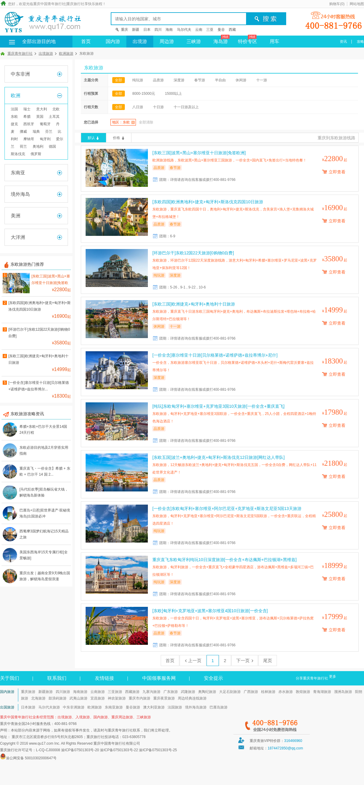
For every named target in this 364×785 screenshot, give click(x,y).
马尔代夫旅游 (49, 707)
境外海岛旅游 (196, 707)
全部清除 (146, 122)
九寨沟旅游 (151, 692)
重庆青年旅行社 (20, 53)
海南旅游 (80, 692)
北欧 (56, 109)
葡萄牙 (45, 124)
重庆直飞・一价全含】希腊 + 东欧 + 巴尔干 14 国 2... (44, 471)
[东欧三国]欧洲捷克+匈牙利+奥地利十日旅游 (38, 359)
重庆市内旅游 (139, 698)
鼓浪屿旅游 (57, 698)
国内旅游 (7, 692)
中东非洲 (20, 74)
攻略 (360, 41)
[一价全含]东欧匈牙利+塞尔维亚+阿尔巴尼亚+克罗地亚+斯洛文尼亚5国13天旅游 (226, 508)
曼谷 (221, 30)
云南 (198, 30)
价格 (116, 138)
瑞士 (27, 109)
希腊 (27, 116)
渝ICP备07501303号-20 (80, 750)
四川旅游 (63, 692)
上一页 (192, 660)
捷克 (14, 124)
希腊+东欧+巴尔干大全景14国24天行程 (43, 429)
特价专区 (247, 40)
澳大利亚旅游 (154, 707)
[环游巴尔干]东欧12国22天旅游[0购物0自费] (39, 332)
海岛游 (221, 40)
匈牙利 (45, 139)
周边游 (167, 41)
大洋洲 (18, 237)
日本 (147, 30)
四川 (158, 30)
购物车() (337, 4)
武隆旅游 (188, 692)
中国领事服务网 (159, 678)
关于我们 (9, 678)
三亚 (209, 30)
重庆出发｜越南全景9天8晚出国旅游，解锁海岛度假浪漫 (44, 576)
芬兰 (48, 131)
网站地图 (357, 4)
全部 (118, 80)
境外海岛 (20, 194)
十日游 (158, 107)
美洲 (15, 215)
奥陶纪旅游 (207, 692)
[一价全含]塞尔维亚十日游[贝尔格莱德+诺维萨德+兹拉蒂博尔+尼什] (214, 355)
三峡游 (193, 41)
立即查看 (337, 171)
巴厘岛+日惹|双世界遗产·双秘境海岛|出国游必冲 (44, 513)
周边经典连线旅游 (192, 698)
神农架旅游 (117, 698)
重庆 (124, 30)
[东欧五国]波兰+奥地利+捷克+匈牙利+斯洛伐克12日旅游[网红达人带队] (218, 457)
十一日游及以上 (186, 107)
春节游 (199, 80)
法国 (14, 109)
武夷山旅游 (78, 698)
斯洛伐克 (18, 154)
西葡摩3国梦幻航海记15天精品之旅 (44, 534)
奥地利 (38, 146)
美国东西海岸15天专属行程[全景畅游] (43, 555)
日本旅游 (28, 707)
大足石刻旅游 (230, 692)
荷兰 (23, 146)
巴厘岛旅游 (219, 707)
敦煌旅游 (303, 692)
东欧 (14, 116)
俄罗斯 (36, 154)
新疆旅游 (45, 692)
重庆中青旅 (9, 724)
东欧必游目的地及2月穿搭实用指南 (43, 450)
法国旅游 (175, 707)
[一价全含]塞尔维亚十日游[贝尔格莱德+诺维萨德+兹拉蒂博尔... (38, 386)
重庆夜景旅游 (164, 698)
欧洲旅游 (66, 53)
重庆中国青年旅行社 (49, 4)
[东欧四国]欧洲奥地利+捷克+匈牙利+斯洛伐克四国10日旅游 (39, 306)
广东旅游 (170, 692)
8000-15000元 (143, 93)
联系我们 (56, 678)
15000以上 (173, 93)
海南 (169, 30)
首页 (86, 41)
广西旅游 (251, 692)
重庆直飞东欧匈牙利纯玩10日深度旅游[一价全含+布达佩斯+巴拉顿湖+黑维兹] (224, 559)
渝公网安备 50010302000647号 (31, 758)
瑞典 (36, 131)
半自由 (220, 80)
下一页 (244, 660)
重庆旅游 (28, 692)
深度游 (179, 80)
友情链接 (104, 678)
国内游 (113, 41)
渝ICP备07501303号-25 (158, 750)
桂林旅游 (268, 692)
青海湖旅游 (322, 692)
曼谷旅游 (133, 707)
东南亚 (18, 172)
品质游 (158, 80)
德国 (52, 146)
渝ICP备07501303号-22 (119, 750)
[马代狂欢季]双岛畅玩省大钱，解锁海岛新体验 (43, 492)
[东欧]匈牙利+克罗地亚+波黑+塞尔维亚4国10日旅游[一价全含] (210, 610)
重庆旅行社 (75, 4)
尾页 (267, 660)
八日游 (137, 107)
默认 (91, 138)
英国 (39, 116)
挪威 (23, 131)
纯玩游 (137, 80)
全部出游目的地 (30, 41)
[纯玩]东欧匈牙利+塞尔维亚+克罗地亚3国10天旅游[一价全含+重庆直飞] (218, 406)
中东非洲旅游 (73, 707)
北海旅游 (38, 698)
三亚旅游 (115, 692)
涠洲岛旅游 (343, 692)
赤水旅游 (285, 692)
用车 (274, 41)
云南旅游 (97, 692)
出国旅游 (7, 707)
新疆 (135, 30)
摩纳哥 (28, 139)
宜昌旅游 (97, 698)
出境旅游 (46, 53)
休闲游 (241, 80)
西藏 (232, 30)
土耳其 (54, 116)
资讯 (343, 41)
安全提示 (213, 678)
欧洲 (15, 95)
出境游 (140, 41)
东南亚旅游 (114, 707)
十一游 (261, 80)
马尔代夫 (184, 30)
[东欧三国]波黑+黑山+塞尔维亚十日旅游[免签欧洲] (50, 280)
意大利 (41, 109)
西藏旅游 (132, 692)
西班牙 (28, 124)
